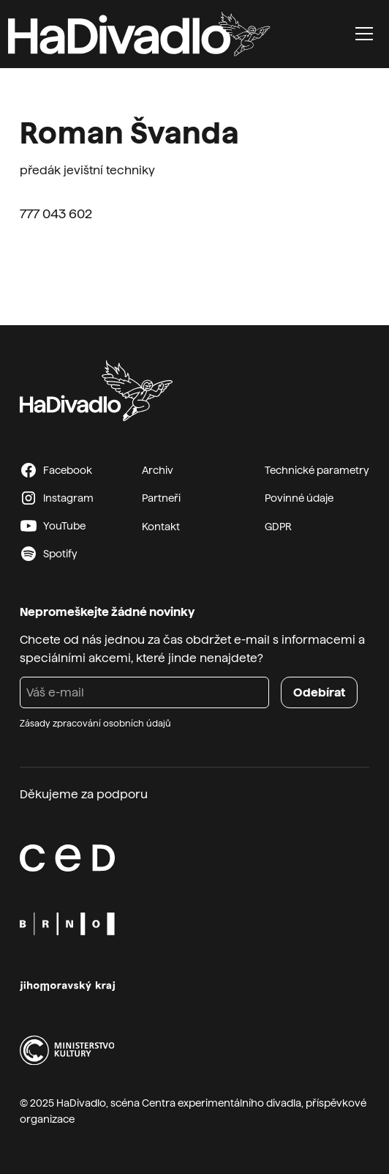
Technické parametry (317, 470)
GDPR (278, 526)
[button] (364, 33)
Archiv (157, 470)
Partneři (161, 498)
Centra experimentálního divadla (221, 1103)
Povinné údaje (299, 498)
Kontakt (161, 526)
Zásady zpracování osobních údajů (95, 723)
